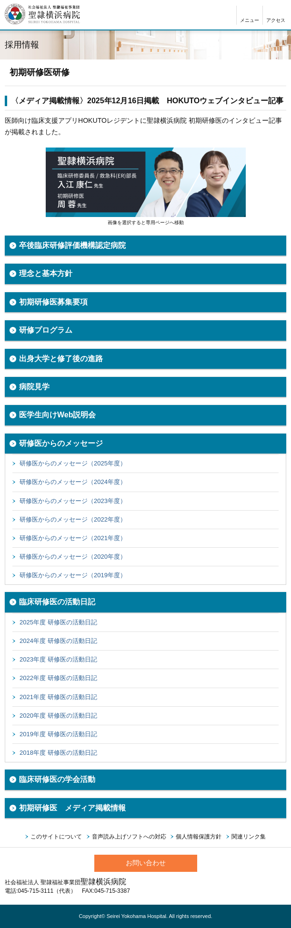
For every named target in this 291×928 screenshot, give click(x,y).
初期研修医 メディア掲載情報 (72, 808)
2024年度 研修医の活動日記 (58, 640)
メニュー (249, 20)
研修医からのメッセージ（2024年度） (73, 481)
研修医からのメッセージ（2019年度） (73, 575)
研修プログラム (45, 330)
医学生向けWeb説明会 (57, 415)
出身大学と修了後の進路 (61, 359)
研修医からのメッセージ (61, 443)
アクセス (275, 20)
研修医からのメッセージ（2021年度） (73, 538)
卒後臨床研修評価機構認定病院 (72, 245)
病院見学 (34, 387)
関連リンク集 (248, 836)
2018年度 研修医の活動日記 (58, 752)
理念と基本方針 (45, 273)
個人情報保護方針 (198, 836)
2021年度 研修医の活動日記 (58, 697)
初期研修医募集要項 (53, 302)
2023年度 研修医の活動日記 (58, 659)
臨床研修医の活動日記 (57, 602)
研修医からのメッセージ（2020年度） (73, 556)
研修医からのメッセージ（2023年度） (73, 500)
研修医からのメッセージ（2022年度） (73, 519)
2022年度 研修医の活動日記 (58, 677)
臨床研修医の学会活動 (57, 779)
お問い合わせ (146, 863)
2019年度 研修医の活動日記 (58, 734)
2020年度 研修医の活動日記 (58, 715)
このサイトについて (56, 836)
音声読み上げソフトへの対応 (129, 836)
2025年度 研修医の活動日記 (58, 622)
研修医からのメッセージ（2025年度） (73, 463)
